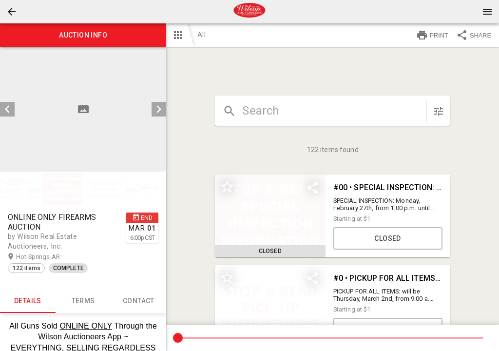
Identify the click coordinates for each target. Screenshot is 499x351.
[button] (11, 11)
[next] (159, 109)
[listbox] (83, 109)
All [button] (201, 35)
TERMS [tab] (83, 301)
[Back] (11, 11)
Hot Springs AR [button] (47, 257)
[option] (83, 109)
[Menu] (487, 11)
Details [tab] (28, 301)
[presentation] (249, 11)
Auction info (83, 35)
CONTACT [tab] (139, 301)
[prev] (7, 109)
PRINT (432, 35)
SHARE (473, 35)
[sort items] (438, 111)
